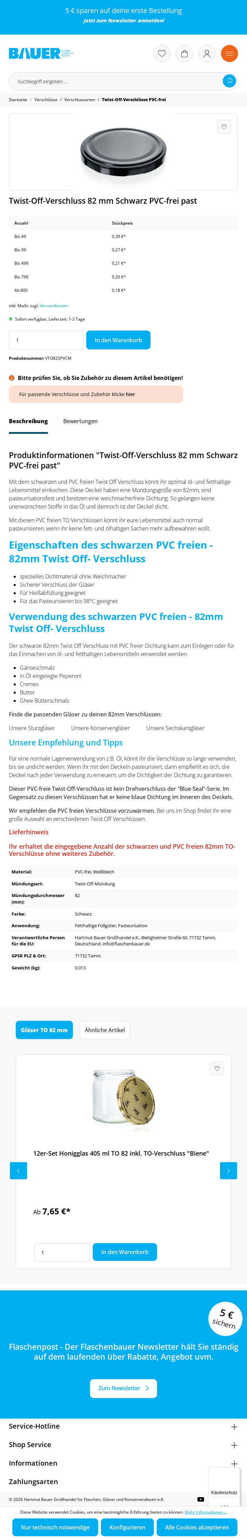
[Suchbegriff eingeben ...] (123, 81)
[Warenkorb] (184, 53)
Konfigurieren (127, 1527)
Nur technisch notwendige (55, 1527)
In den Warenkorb (118, 340)
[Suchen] (229, 81)
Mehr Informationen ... (206, 1512)
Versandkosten (54, 306)
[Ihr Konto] (207, 53)
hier (130, 394)
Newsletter (122, 20)
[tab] (28, 424)
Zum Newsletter (119, 1388)
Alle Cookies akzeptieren (197, 1527)
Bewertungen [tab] (80, 421)
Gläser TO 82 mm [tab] (44, 1030)
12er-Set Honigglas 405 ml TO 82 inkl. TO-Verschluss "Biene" (121, 1153)
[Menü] (229, 53)
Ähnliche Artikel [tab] (105, 1030)
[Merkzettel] (161, 53)
